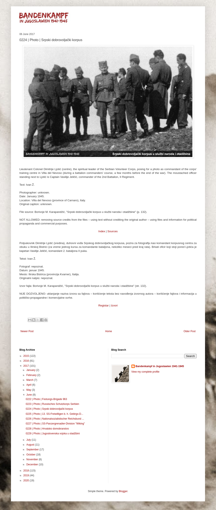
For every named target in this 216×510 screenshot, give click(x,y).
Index (101, 231)
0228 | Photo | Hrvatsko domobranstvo (47, 428)
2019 (26, 475)
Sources (112, 231)
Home (108, 331)
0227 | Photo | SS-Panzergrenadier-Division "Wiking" (55, 423)
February (31, 375)
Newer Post (27, 331)
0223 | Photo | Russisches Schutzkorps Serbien (52, 404)
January (31, 370)
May (29, 389)
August (30, 444)
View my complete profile (145, 371)
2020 (26, 480)
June (29, 394)
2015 (26, 355)
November (32, 459)
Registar (103, 305)
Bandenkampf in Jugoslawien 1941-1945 (160, 366)
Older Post (190, 331)
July (29, 439)
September (32, 449)
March (30, 379)
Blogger (123, 491)
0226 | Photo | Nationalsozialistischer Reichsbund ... (55, 418)
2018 (26, 470)
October (31, 454)
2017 (26, 365)
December (32, 464)
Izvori (114, 305)
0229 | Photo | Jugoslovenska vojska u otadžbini (53, 433)
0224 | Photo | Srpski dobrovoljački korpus (49, 408)
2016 (26, 360)
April (29, 384)
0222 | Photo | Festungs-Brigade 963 (46, 399)
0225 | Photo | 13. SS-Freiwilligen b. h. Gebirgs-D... (54, 413)
